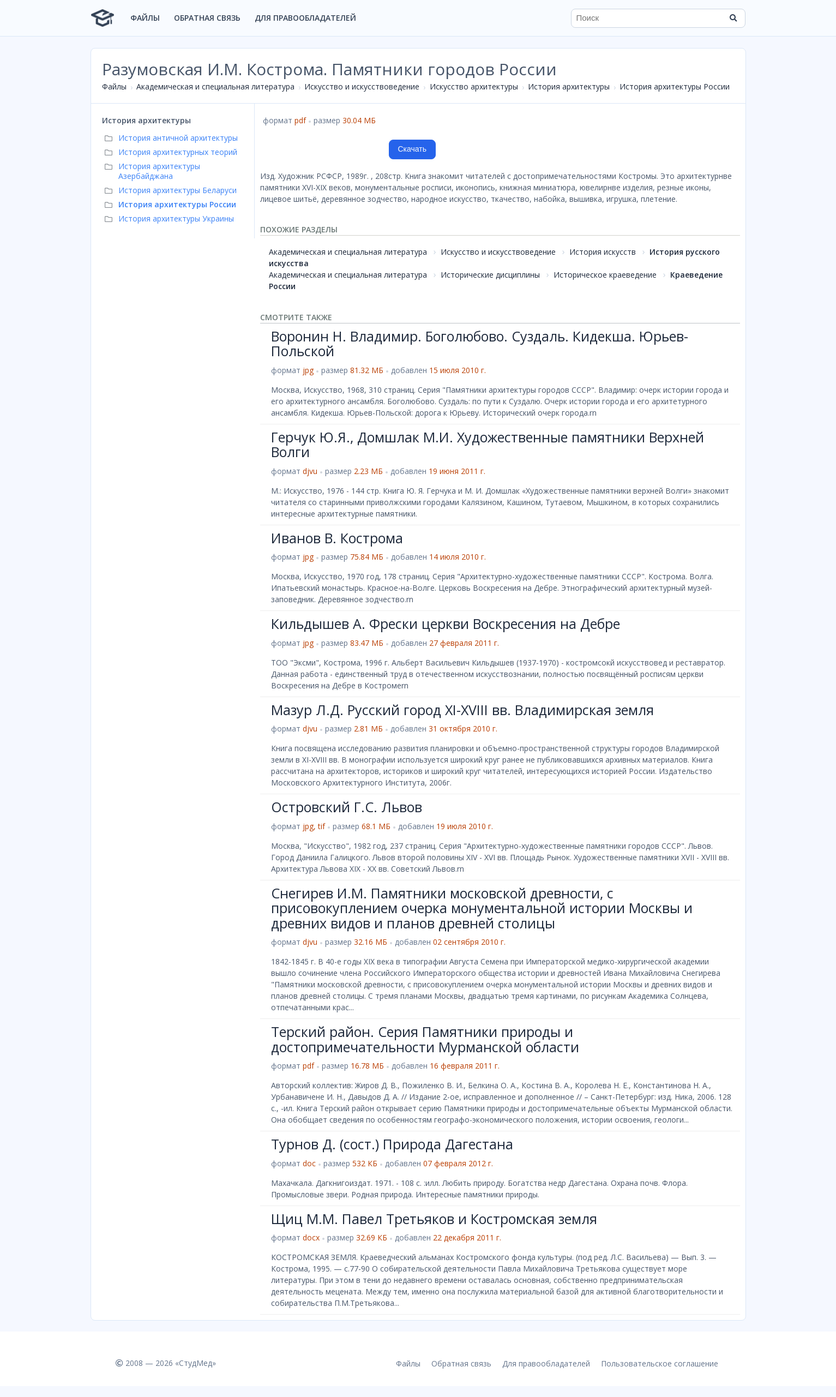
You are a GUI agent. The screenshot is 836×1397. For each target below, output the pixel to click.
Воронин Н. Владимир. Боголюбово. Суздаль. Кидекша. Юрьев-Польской (479, 344)
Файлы (145, 18)
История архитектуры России (675, 86)
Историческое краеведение (605, 274)
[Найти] (733, 18)
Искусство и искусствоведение (361, 86)
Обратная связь (207, 18)
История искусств (602, 252)
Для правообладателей (305, 18)
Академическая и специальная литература (215, 86)
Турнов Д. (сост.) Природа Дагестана (392, 1144)
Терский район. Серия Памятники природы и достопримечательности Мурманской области (425, 1039)
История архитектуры (569, 86)
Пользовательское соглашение (659, 1363)
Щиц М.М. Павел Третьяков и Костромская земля (434, 1218)
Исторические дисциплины (490, 274)
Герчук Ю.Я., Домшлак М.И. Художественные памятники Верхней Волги (487, 444)
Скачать (412, 149)
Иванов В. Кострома (337, 538)
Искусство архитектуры (474, 86)
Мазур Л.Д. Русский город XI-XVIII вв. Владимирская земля (462, 709)
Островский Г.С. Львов (346, 807)
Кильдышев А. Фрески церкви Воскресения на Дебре (445, 623)
